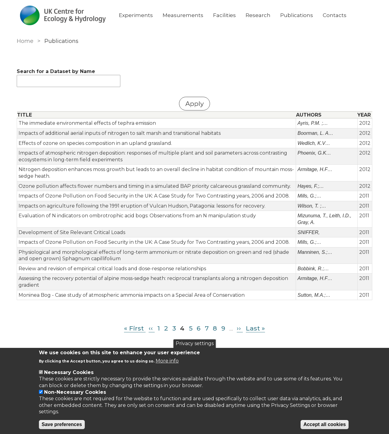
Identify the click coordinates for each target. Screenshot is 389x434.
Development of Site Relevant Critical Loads (72, 232)
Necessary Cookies (69, 372)
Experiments (136, 15)
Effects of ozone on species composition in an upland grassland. (95, 143)
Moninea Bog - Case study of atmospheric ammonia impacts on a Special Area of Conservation (132, 295)
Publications (296, 15)
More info (167, 361)
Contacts (334, 15)
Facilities (224, 15)
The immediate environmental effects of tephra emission (87, 123)
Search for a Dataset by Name (56, 71)
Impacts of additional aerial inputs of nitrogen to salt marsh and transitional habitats (120, 133)
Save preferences (62, 424)
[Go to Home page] (63, 15)
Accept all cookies (324, 424)
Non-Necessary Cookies (75, 392)
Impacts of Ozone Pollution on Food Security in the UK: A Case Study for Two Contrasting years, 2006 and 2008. (154, 196)
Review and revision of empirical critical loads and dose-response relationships (112, 268)
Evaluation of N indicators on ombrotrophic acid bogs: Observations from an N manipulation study (137, 216)
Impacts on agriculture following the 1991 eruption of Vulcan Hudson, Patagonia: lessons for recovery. (142, 206)
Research (258, 15)
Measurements (183, 15)
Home (25, 41)
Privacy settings (195, 343)
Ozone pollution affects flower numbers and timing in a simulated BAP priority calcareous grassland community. (155, 186)
